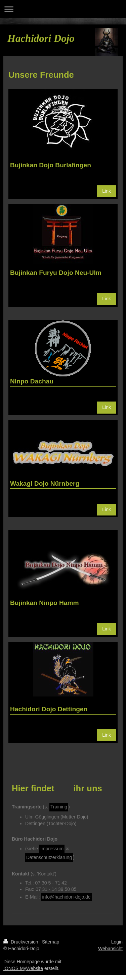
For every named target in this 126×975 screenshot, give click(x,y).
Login (117, 941)
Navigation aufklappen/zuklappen (63, 9)
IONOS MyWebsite (23, 968)
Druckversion (21, 941)
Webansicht (110, 948)
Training (58, 806)
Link (106, 191)
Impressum (52, 848)
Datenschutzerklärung (49, 857)
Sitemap (50, 941)
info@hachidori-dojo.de (66, 897)
